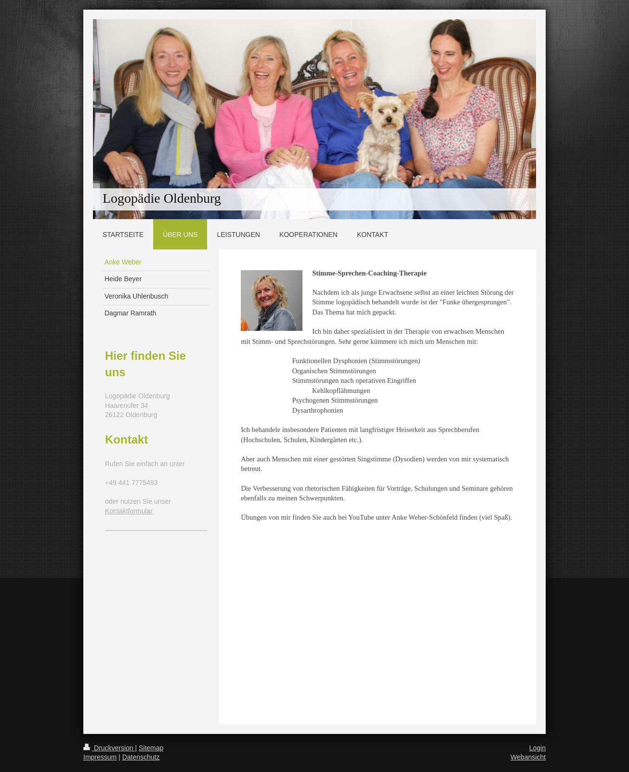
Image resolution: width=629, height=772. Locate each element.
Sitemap (151, 748)
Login (537, 748)
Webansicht (528, 757)
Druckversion (109, 748)
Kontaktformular (129, 511)
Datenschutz (141, 757)
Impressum (100, 757)
